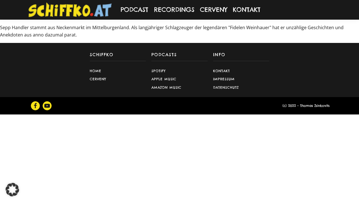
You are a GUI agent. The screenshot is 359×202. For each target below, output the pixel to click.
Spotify (158, 71)
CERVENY (213, 9)
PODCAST (134, 9)
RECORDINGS (174, 9)
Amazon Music (166, 87)
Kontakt (221, 71)
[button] (12, 189)
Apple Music (163, 79)
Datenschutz (226, 87)
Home (95, 71)
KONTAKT (247, 9)
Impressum (224, 79)
